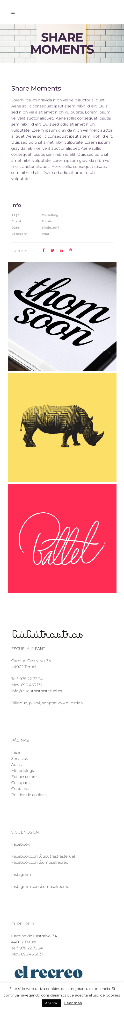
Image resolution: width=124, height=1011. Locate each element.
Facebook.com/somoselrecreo (39, 862)
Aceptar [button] (51, 1003)
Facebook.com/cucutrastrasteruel (43, 856)
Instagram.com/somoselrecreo (40, 886)
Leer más (73, 1003)
